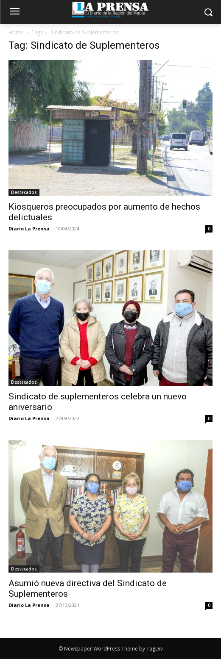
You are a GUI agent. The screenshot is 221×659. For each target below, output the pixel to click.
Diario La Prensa (29, 228)
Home (15, 32)
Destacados (24, 192)
